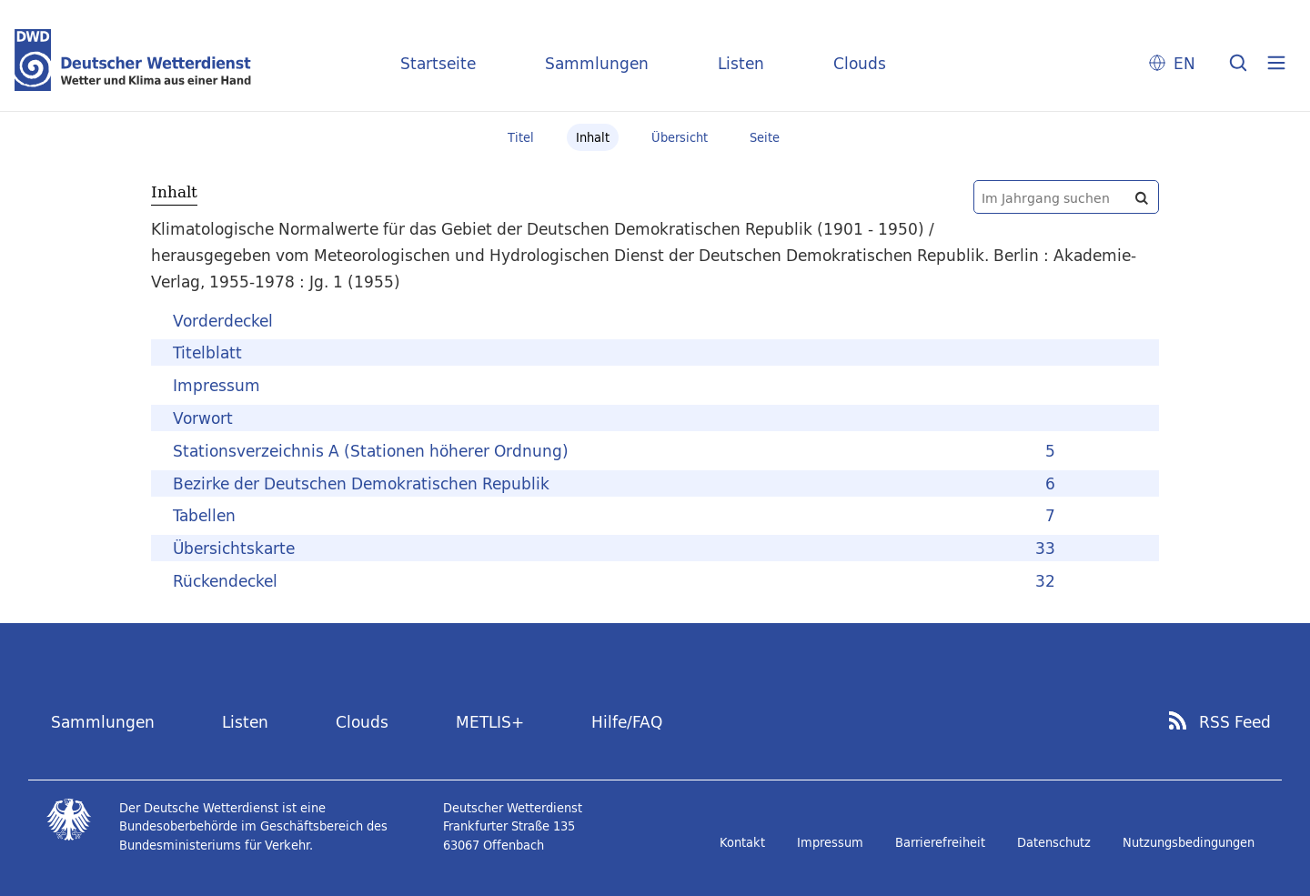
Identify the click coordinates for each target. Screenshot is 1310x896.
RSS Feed (1235, 722)
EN (1184, 63)
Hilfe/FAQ (626, 722)
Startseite (438, 63)
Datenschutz (1054, 842)
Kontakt (742, 842)
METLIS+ (490, 722)
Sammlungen (597, 63)
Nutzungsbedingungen (1189, 842)
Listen (741, 63)
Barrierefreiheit (940, 842)
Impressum (830, 842)
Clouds (859, 63)
